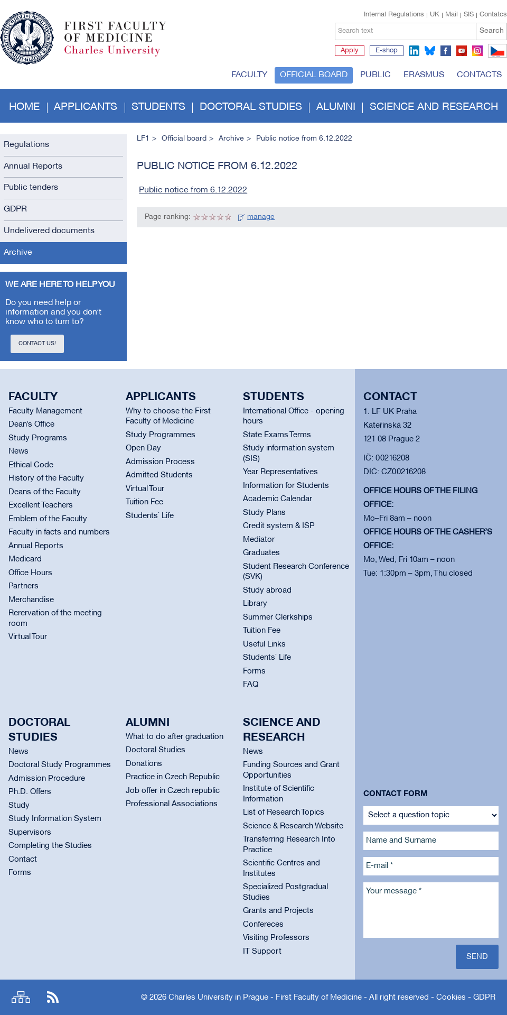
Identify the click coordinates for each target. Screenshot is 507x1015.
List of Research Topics (283, 812)
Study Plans (264, 512)
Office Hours (30, 573)
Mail (451, 15)
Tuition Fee (144, 502)
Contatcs (493, 15)
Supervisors (29, 832)
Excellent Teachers (40, 505)
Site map (21, 997)
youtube (461, 50)
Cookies (451, 997)
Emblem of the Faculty (47, 519)
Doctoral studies (251, 107)
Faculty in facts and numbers (59, 532)
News (18, 451)
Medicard (25, 559)
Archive (18, 252)
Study (19, 805)
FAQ (250, 684)
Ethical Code (30, 465)
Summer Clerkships (278, 617)
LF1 (143, 138)
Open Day (143, 448)
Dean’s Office (31, 424)
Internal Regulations (394, 15)
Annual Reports (33, 166)
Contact (22, 859)
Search (492, 30)
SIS (469, 15)
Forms (254, 671)
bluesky (430, 50)
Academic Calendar (277, 499)
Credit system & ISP (279, 526)
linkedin (414, 50)
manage (261, 217)
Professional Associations (172, 804)
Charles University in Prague (121, 55)
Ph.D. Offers (29, 792)
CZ (496, 57)
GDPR (15, 209)
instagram (477, 50)
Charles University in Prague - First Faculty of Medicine (265, 997)
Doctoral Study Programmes (59, 765)
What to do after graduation (174, 737)
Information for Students (286, 486)
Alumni (335, 107)
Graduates (261, 553)
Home (24, 107)
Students (158, 107)
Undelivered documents (49, 231)
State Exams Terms (277, 435)
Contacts (479, 75)
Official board (314, 75)
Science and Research (434, 107)
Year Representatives (280, 472)
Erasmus (423, 75)
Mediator (259, 539)
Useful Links (264, 644)
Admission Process (160, 462)
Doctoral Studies (155, 750)
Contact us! (37, 343)
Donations (144, 764)
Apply (350, 51)
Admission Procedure (46, 778)
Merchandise (31, 600)
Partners (23, 586)
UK (434, 15)
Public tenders (31, 187)
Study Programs (37, 438)
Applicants (85, 107)
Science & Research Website (293, 826)
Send (477, 957)
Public (375, 75)
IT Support (262, 951)
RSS (53, 997)
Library (255, 603)
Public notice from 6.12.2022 (193, 190)
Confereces (263, 924)
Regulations (26, 145)
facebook (445, 50)
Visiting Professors (276, 938)
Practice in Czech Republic (173, 777)
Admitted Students (159, 475)
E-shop (386, 51)
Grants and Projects (278, 911)
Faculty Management (45, 411)
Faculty (249, 75)
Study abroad (267, 590)
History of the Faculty (46, 478)
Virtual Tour (27, 637)
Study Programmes (160, 435)
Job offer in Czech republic (173, 791)
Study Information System (54, 819)
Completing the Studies (50, 846)
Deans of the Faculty (44, 492)
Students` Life (150, 516)
